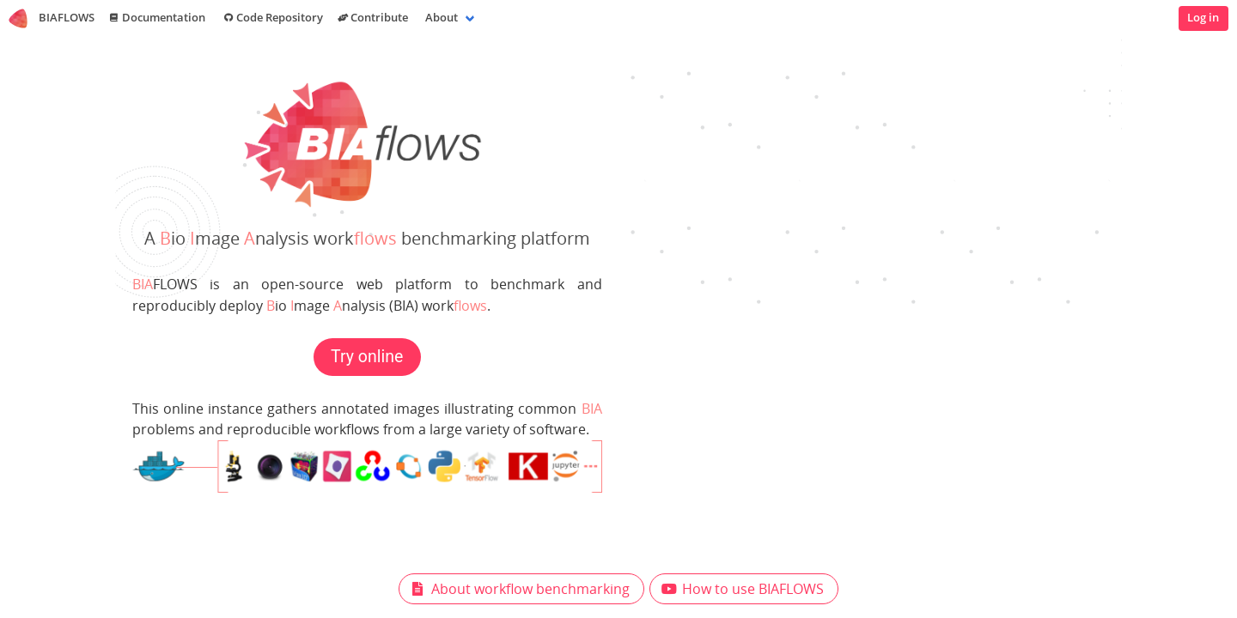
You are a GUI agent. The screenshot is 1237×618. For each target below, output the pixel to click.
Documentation (156, 18)
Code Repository (271, 18)
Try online (367, 357)
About (441, 17)
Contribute (372, 18)
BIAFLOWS (51, 18)
